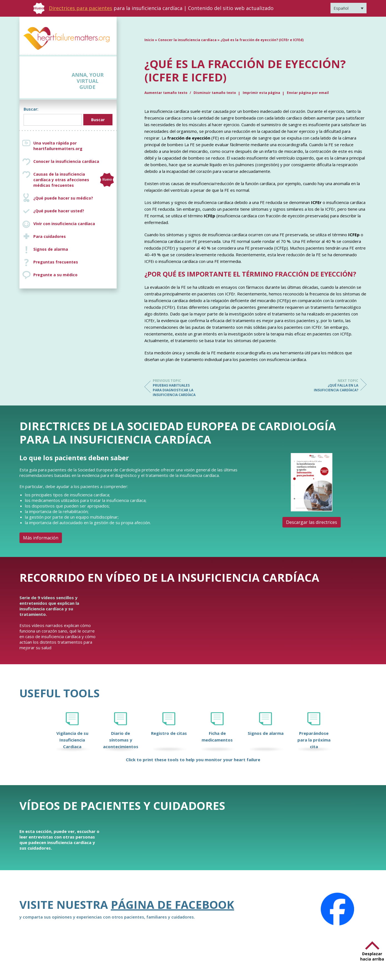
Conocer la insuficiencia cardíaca (66, 161)
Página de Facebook (172, 904)
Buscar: (31, 109)
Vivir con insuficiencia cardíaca (64, 223)
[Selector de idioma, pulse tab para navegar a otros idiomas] (348, 8)
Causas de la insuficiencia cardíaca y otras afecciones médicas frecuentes (73, 179)
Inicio (149, 40)
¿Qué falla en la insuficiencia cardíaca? (336, 385)
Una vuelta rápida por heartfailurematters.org (57, 145)
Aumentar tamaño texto (166, 92)
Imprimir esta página (261, 92)
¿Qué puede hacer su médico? (63, 198)
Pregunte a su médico (55, 274)
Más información (40, 538)
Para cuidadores (49, 236)
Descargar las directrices (311, 522)
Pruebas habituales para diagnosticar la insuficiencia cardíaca (175, 387)
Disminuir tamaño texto (215, 92)
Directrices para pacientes (80, 8)
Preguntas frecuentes (55, 262)
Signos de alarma (50, 249)
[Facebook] (337, 909)
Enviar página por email (308, 92)
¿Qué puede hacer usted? (58, 210)
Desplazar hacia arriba (372, 956)
